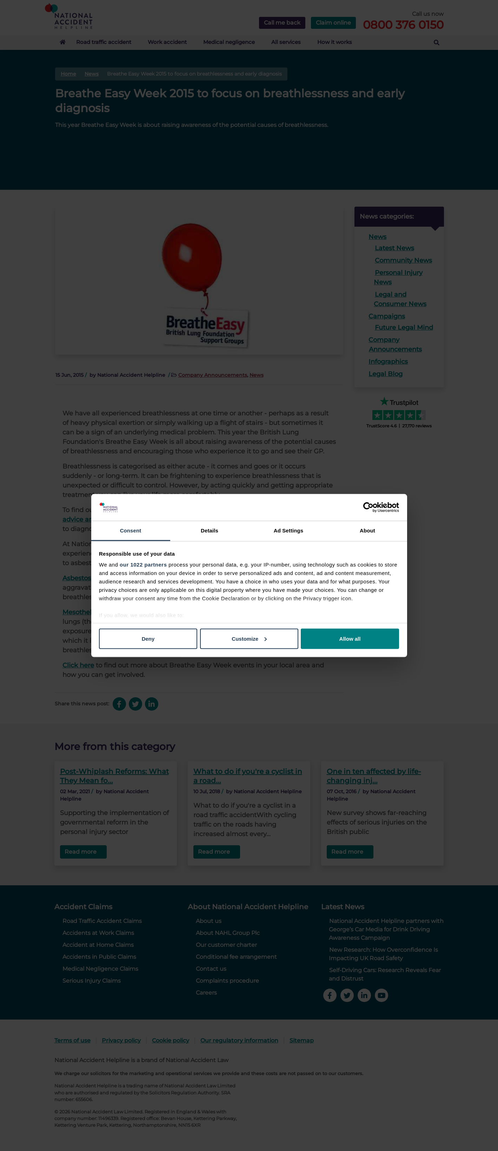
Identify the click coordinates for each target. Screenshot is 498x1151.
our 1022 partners (143, 565)
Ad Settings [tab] (288, 531)
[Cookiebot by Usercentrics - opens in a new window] (368, 507)
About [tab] (367, 531)
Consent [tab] (130, 531)
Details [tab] (209, 531)
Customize (249, 638)
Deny (148, 638)
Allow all (350, 638)
